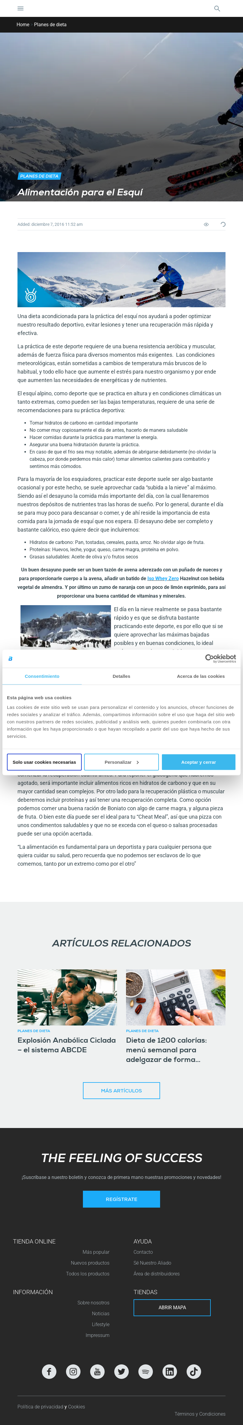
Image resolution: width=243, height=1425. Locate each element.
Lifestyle (100, 1324)
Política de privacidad (41, 1407)
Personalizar (122, 761)
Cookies (76, 1407)
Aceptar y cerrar (198, 761)
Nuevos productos (90, 1263)
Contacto (143, 1252)
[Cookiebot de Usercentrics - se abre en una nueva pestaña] (209, 658)
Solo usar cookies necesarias (44, 761)
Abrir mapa (172, 1307)
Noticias (100, 1313)
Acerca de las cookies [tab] (201, 676)
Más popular (96, 1252)
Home (23, 24)
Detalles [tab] (121, 676)
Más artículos (121, 1091)
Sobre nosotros (93, 1303)
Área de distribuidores (157, 1274)
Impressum (97, 1335)
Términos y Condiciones (200, 1414)
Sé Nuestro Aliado (152, 1263)
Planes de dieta (50, 24)
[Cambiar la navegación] (20, 8)
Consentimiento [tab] (42, 676)
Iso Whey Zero (163, 578)
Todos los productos (87, 1274)
